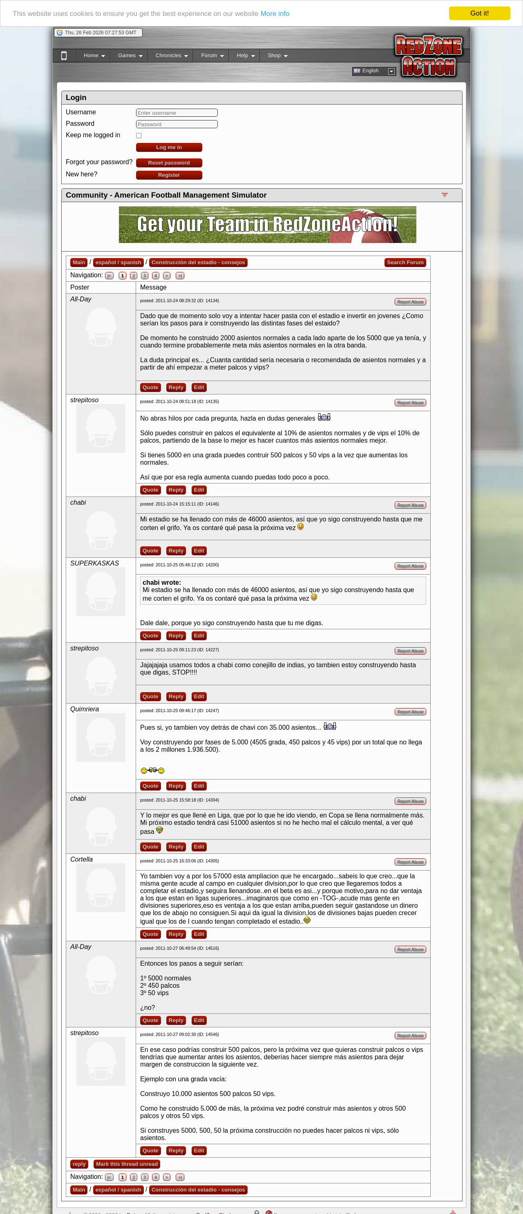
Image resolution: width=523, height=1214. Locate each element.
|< (109, 275)
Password (80, 123)
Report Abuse (410, 301)
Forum (208, 57)
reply (79, 1164)
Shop (273, 57)
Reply (176, 387)
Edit (199, 387)
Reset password (169, 163)
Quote (151, 387)
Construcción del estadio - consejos (198, 262)
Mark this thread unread (127, 1164)
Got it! (479, 13)
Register (169, 175)
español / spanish (118, 262)
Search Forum (405, 262)
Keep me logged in (93, 134)
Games (126, 57)
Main (79, 262)
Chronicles (167, 57)
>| (180, 275)
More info (275, 14)
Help (241, 57)
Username (81, 112)
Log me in (169, 147)
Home (90, 57)
